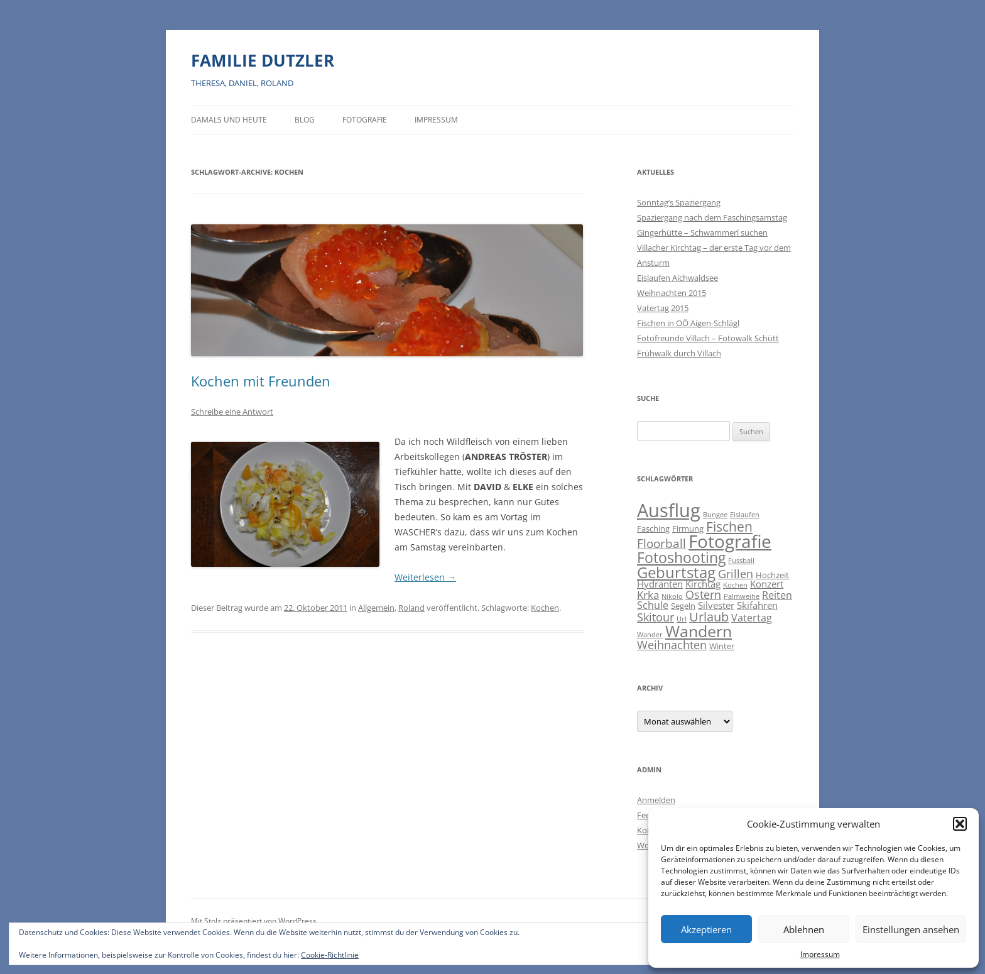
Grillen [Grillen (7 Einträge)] (735, 573)
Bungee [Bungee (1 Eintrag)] (715, 514)
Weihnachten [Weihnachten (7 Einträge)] (672, 644)
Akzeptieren (706, 929)
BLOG (305, 119)
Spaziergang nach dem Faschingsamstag (712, 217)
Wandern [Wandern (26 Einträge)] (698, 631)
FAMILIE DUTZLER (262, 60)
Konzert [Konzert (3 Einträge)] (766, 584)
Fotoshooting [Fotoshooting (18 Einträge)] (681, 557)
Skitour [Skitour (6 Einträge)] (655, 617)
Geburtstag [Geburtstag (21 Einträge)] (676, 572)
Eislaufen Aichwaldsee (677, 277)
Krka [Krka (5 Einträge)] (648, 595)
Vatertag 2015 (662, 308)
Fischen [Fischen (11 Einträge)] (729, 526)
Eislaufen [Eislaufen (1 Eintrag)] (744, 514)
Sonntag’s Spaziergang (679, 202)
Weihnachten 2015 (671, 292)
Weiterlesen (425, 577)
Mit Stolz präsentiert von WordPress (254, 921)
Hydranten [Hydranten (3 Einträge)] (660, 584)
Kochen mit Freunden (260, 380)
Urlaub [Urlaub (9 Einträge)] (709, 616)
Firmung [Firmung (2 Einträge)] (688, 528)
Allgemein (376, 607)
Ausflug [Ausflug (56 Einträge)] (668, 510)
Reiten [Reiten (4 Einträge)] (777, 595)
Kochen (545, 607)
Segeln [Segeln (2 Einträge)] (683, 605)
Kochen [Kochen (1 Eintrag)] (735, 585)
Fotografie (364, 119)
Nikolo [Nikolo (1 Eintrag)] (672, 596)
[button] (960, 824)
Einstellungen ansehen (911, 929)
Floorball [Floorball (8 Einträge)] (661, 543)
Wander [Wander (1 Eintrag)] (650, 634)
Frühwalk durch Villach (679, 353)
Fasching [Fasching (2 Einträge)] (653, 528)
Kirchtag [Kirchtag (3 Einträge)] (703, 584)
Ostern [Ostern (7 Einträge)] (703, 594)
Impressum (820, 954)
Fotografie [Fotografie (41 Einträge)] (729, 541)
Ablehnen (803, 929)
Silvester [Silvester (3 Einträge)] (716, 605)
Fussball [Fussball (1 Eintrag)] (741, 560)
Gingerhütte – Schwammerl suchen (702, 232)
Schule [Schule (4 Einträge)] (652, 605)
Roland (411, 607)
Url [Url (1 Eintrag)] (682, 619)
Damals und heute (229, 119)
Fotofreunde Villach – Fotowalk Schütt (708, 338)
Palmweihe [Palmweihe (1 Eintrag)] (741, 596)
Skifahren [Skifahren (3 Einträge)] (757, 605)
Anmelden (656, 800)
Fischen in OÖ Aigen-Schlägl (688, 323)
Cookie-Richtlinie (330, 954)
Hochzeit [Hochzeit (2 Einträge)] (772, 575)
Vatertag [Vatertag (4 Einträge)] (751, 618)
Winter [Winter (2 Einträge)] (721, 646)
